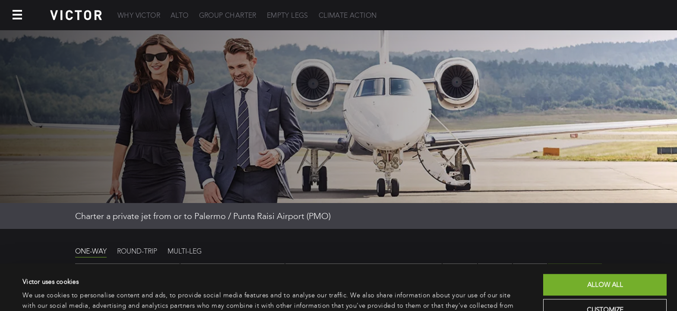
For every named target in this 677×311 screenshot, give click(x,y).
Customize (605, 264)
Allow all (605, 239)
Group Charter (227, 15)
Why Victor (138, 15)
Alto (180, 15)
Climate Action (348, 15)
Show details (40, 294)
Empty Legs (287, 15)
